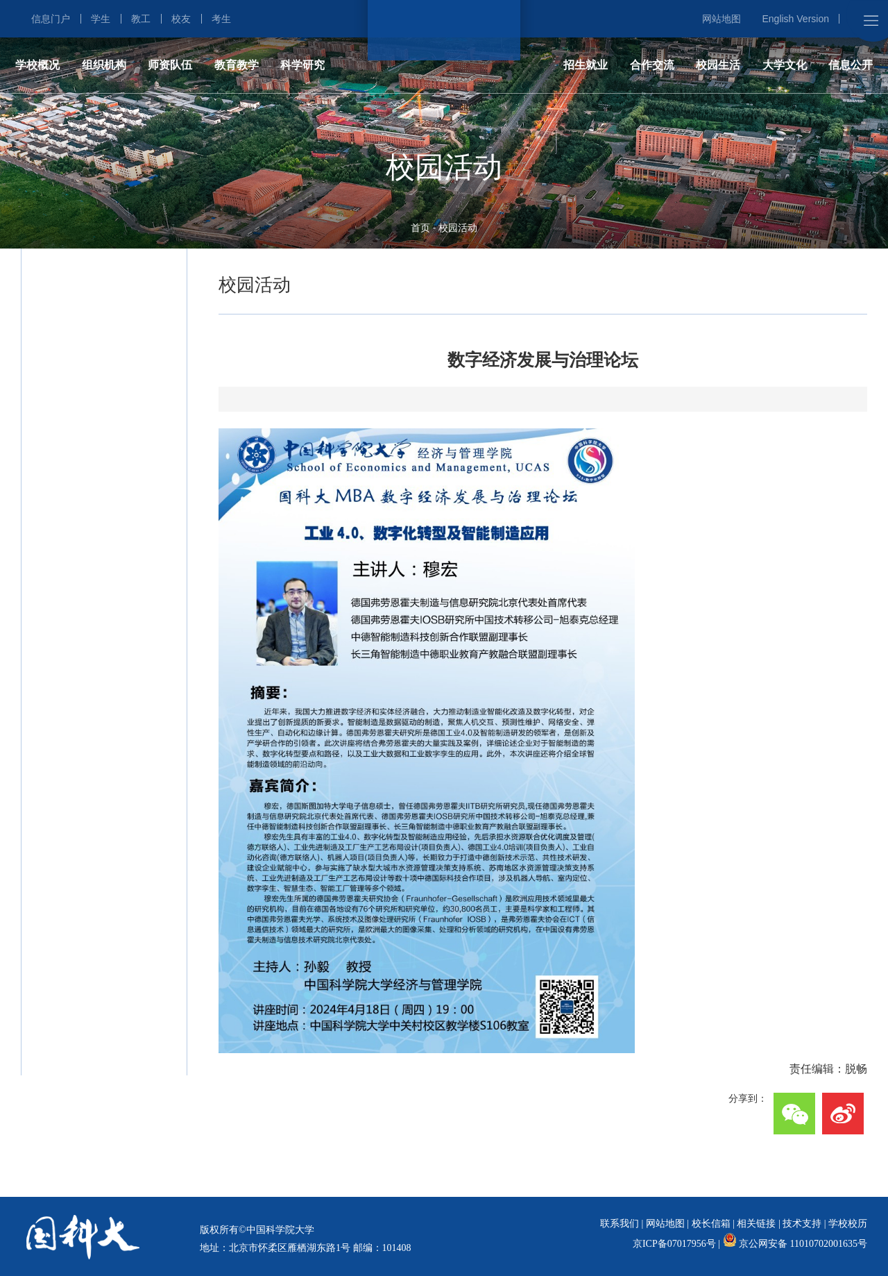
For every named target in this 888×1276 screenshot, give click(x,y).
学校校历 (847, 1223)
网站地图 (721, 18)
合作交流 (652, 65)
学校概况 (37, 65)
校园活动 (457, 227)
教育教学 (236, 65)
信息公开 (850, 65)
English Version (795, 18)
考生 (221, 18)
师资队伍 (170, 65)
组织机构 (104, 65)
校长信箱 (711, 1223)
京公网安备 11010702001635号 (803, 1244)
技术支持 (802, 1223)
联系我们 (619, 1223)
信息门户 (50, 18)
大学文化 (784, 65)
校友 (181, 18)
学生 (100, 18)
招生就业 (585, 65)
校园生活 (718, 65)
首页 (420, 227)
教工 (141, 18)
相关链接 (756, 1223)
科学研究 (302, 65)
